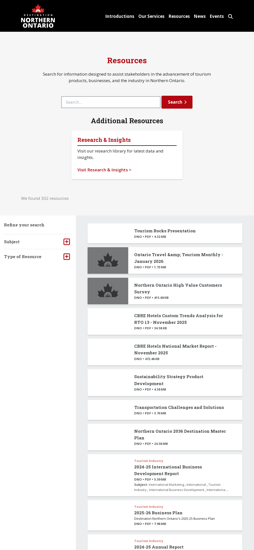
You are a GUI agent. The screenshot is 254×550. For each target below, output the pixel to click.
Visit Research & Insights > (104, 170)
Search (175, 102)
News (196, 16)
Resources (173, 16)
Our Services (144, 16)
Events (215, 16)
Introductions (110, 16)
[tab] (38, 241)
